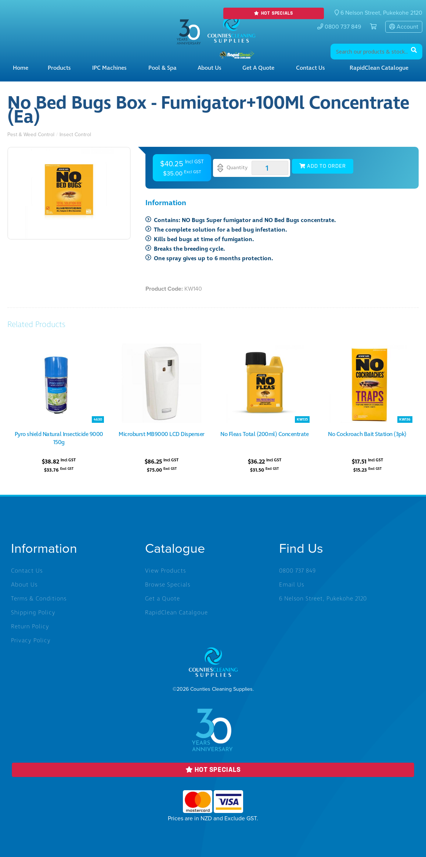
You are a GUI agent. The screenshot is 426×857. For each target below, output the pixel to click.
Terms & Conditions (38, 599)
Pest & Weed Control (30, 134)
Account (403, 26)
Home (20, 68)
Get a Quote (258, 68)
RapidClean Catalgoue (176, 613)
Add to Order (322, 166)
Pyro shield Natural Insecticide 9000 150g (59, 438)
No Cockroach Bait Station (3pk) (367, 434)
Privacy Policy (31, 640)
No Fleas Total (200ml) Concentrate (264, 434)
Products (59, 68)
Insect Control (75, 134)
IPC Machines (109, 68)
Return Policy (30, 626)
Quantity (232, 168)
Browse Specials (167, 585)
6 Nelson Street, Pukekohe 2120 (323, 599)
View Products (165, 571)
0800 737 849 (339, 26)
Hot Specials (273, 13)
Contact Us (310, 68)
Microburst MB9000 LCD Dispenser (162, 434)
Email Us (291, 585)
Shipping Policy (33, 613)
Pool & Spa (162, 68)
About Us (209, 68)
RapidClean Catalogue (379, 68)
